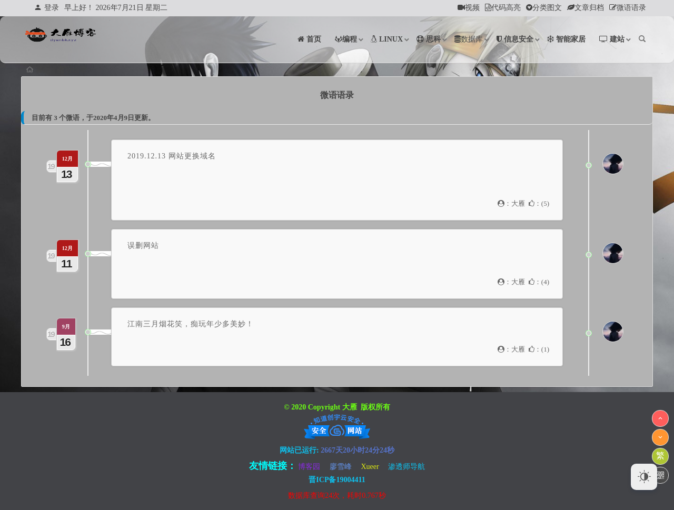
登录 (46, 8)
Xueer (370, 467)
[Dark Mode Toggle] (644, 477)
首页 (38, 70)
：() (539, 203)
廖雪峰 (341, 467)
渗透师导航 (406, 467)
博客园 (309, 467)
